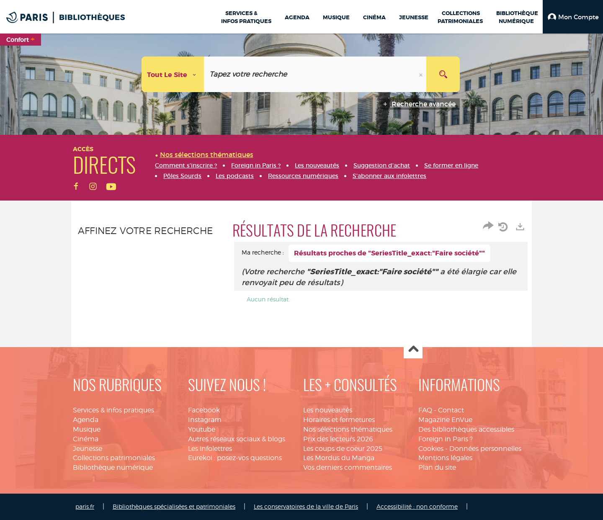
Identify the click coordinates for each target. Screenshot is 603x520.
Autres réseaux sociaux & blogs (236, 439)
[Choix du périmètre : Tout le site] (173, 74)
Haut (413, 349)
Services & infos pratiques (113, 410)
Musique (86, 429)
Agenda (85, 420)
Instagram (205, 420)
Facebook (204, 410)
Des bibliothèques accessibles (466, 429)
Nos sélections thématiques (347, 429)
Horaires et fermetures (339, 420)
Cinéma (85, 439)
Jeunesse (87, 449)
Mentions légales (445, 458)
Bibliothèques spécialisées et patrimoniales (174, 506)
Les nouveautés (327, 410)
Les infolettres (210, 449)
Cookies (430, 449)
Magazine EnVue (445, 420)
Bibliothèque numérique (113, 467)
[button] (573, 16)
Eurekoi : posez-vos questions (235, 458)
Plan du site (437, 467)
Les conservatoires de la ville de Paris (306, 506)
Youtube (201, 429)
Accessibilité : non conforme (417, 506)
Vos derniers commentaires (347, 467)
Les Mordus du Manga (338, 458)
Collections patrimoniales (114, 458)
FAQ (425, 410)
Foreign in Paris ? (445, 439)
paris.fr (84, 506)
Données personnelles (485, 449)
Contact (451, 410)
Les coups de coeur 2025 (342, 449)
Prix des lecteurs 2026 (338, 439)
